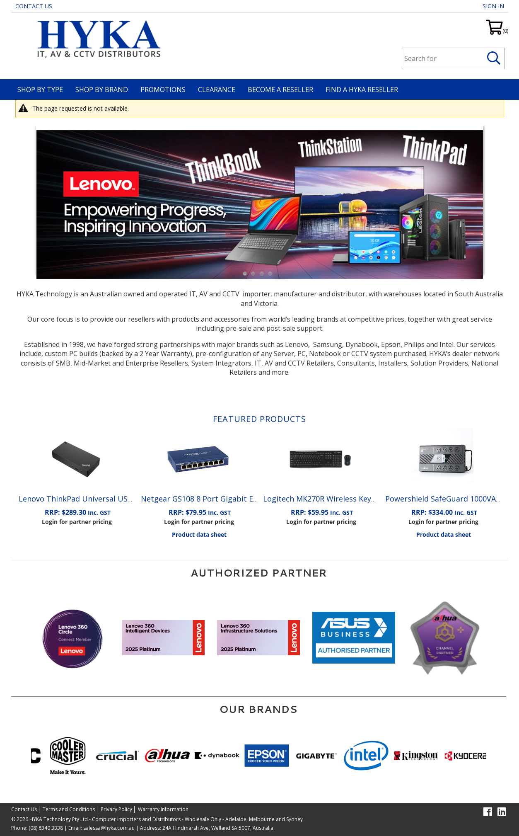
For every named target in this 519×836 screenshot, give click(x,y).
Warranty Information (163, 809)
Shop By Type (40, 89)
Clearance (216, 89)
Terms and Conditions (69, 809)
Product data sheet (199, 534)
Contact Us (33, 6)
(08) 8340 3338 (45, 827)
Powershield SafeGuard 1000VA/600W (451, 499)
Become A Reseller (280, 89)
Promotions (163, 89)
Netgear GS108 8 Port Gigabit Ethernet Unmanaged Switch (246, 499)
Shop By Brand (101, 89)
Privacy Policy (116, 809)
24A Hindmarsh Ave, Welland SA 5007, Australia (217, 827)
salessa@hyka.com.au (109, 827)
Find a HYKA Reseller (362, 89)
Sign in (493, 6)
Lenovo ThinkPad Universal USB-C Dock (89, 499)
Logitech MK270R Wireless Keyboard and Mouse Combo (362, 499)
